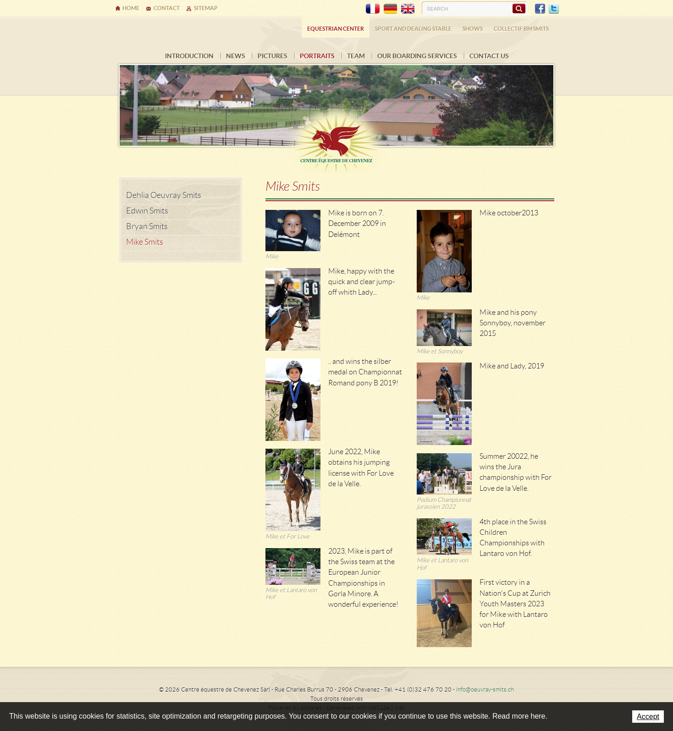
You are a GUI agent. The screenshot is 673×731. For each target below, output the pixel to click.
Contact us (489, 56)
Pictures (272, 56)
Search (518, 8)
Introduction (189, 56)
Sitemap (206, 8)
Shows (473, 29)
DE (390, 8)
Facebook (540, 8)
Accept (648, 716)
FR (373, 8)
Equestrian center (335, 29)
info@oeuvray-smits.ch (485, 689)
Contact (167, 8)
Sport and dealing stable (413, 29)
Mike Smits (144, 242)
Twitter (554, 8)
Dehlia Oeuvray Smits (163, 195)
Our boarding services (417, 56)
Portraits (317, 56)
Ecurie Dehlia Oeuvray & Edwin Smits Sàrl (336, 138)
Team (356, 56)
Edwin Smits (147, 210)
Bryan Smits (147, 226)
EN (407, 8)
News (235, 56)
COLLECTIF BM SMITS (521, 29)
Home (130, 8)
